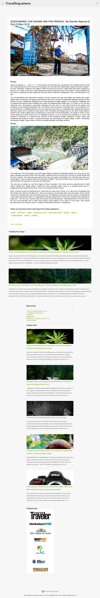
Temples (26, 215)
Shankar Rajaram (16, 215)
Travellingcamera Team (35, 313)
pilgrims (66, 212)
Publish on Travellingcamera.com (38, 318)
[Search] (97, 3)
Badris (13, 212)
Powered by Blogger (50, 591)
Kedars (29, 212)
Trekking (34, 215)
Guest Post (21, 212)
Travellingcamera (18, 3)
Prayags (73, 212)
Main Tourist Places (55, 212)
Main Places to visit (40, 212)
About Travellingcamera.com (37, 311)
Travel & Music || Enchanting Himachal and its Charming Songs (46, 417)
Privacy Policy (31, 320)
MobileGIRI (30, 317)
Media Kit (30, 315)
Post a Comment (16, 224)
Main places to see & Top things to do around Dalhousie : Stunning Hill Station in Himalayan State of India (42, 285)
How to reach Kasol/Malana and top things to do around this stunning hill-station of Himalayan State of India (44, 252)
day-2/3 (34, 85)
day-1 (26, 85)
